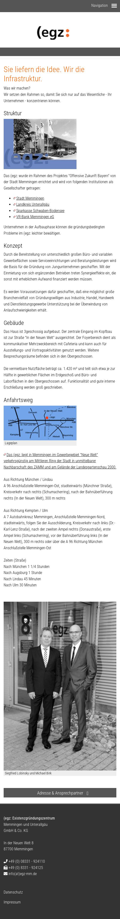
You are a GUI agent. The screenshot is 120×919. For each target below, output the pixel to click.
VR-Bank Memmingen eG (35, 216)
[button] (60, 792)
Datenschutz (13, 892)
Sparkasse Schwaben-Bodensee (40, 210)
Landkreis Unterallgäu (32, 204)
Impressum (12, 902)
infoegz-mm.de (22, 873)
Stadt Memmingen (30, 198)
